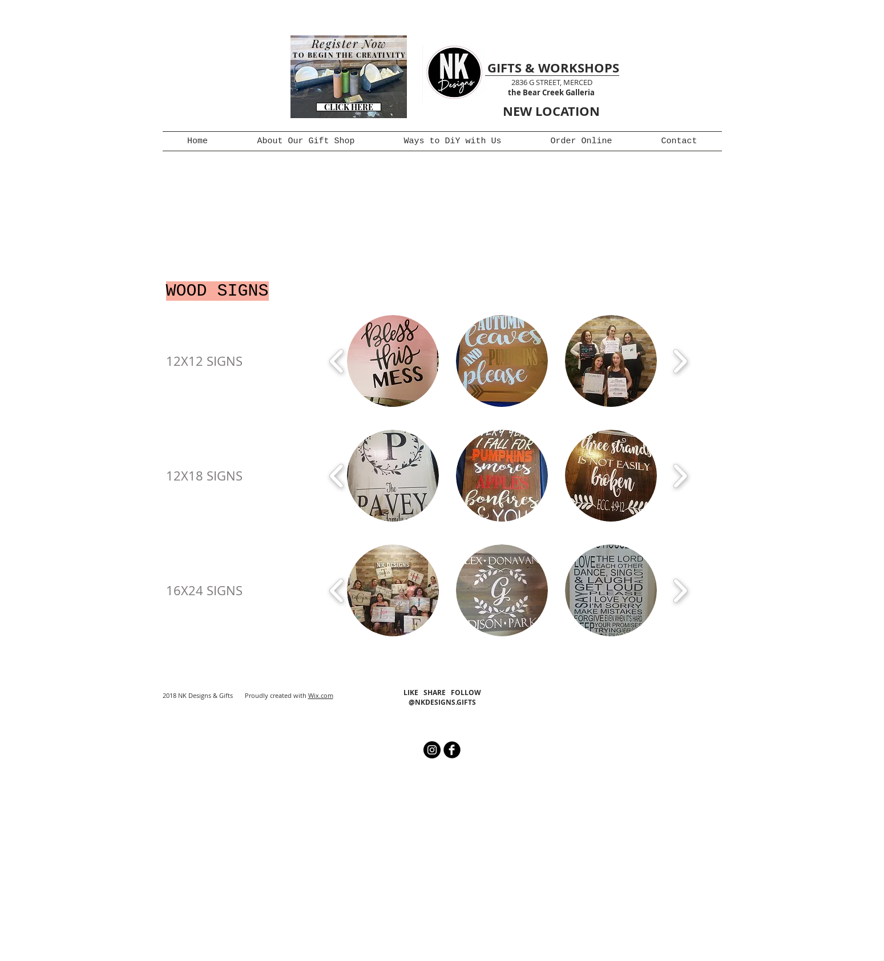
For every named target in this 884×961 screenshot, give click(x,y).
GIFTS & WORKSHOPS (553, 67)
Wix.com (320, 695)
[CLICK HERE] (348, 107)
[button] (393, 361)
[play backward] (337, 361)
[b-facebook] (452, 749)
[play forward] (680, 361)
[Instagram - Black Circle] (432, 749)
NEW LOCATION (551, 111)
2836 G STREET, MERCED (551, 82)
